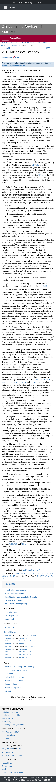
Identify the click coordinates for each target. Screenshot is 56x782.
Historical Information (10, 712)
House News (7, 763)
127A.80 (49, 48)
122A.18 (22, 382)
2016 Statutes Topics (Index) (16, 604)
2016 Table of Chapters (14, 600)
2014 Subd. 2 (8, 655)
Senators (5, 738)
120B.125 (48, 380)
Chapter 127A (14, 45)
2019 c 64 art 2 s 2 (24, 643)
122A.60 (33, 382)
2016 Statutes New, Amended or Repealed (21, 597)
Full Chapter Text (11, 616)
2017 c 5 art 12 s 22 (30, 646)
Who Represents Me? (10, 732)
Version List (9, 619)
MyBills (4, 769)
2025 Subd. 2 (8, 635)
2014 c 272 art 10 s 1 (25, 652)
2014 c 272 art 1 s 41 (25, 657)
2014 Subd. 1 (8, 652)
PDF (16, 57)
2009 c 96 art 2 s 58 (22, 573)
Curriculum (9, 674)
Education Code (11, 684)
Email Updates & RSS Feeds (13, 772)
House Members (8, 735)
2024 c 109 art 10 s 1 (25, 641)
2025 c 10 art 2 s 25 (30, 635)
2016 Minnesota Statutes (10, 43)
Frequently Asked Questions (13, 725)
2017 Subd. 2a (9, 646)
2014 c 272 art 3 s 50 (23, 660)
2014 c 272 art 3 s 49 (25, 655)
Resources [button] (9, 584)
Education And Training (14, 681)
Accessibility (6, 722)
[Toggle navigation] (5, 7)
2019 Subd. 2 (8, 643)
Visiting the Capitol (9, 718)
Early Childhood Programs (15, 677)
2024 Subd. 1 (8, 641)
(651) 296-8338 (8, 749)
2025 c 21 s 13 (23, 638)
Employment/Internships (11, 715)
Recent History (10, 632)
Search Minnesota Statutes (15, 590)
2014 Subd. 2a (9, 660)
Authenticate (7, 57)
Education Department (13, 688)
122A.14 (13, 382)
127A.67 (7, 48)
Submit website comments (12, 756)
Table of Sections (11, 612)
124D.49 (43, 286)
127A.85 (35, 165)
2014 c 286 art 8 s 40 (31, 570)
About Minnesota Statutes (15, 594)
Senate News (7, 766)
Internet (8, 691)
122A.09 (5, 382)
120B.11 (39, 380)
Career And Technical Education (17, 670)
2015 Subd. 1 (8, 649)
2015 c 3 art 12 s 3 (24, 649)
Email (18, 749)
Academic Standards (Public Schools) (19, 667)
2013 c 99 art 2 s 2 (40, 573)
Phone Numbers (8, 752)
